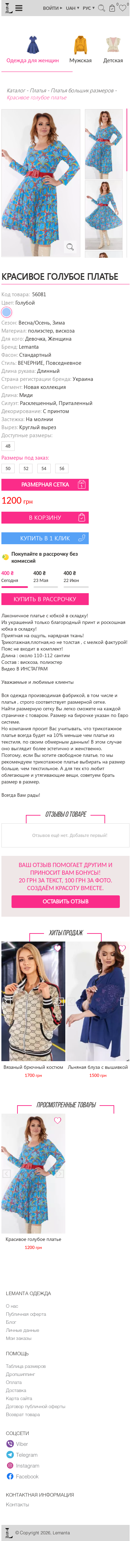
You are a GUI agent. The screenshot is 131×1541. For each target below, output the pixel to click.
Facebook (22, 1476)
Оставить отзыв (65, 901)
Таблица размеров (26, 1366)
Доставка (16, 1390)
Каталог (16, 90)
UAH (73, 8)
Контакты (17, 1504)
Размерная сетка (54, 484)
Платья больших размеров (82, 90)
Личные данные (22, 1330)
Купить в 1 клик (53, 538)
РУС (89, 8)
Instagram (22, 1465)
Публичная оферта (26, 1314)
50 (8, 468)
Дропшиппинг (20, 1374)
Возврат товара (23, 1414)
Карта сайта (19, 1398)
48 (8, 446)
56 (61, 468)
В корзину (58, 517)
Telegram (22, 1454)
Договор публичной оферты (35, 1406)
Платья (38, 90)
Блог (11, 1322)
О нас (12, 1306)
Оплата (14, 1382)
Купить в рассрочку (45, 599)
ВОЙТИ (53, 8)
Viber (17, 1444)
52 (25, 468)
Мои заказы (18, 1338)
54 (44, 468)
